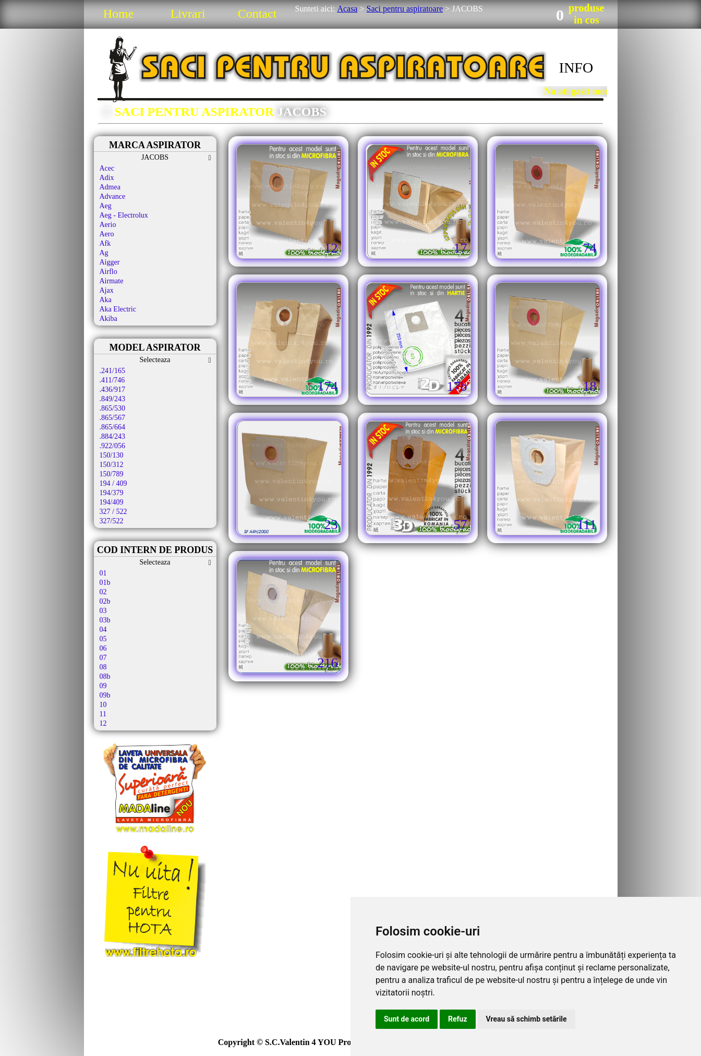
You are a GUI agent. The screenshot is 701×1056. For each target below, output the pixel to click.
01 (103, 573)
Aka (106, 300)
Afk (105, 243)
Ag (104, 253)
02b (105, 601)
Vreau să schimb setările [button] (526, 1019)
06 (103, 648)
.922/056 (112, 446)
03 (103, 611)
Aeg (106, 206)
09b (105, 695)
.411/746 (112, 380)
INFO (576, 67)
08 (103, 667)
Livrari (188, 13)
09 (103, 686)
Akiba (108, 318)
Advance (113, 196)
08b (105, 676)
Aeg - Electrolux (124, 215)
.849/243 (112, 399)
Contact (257, 13)
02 (103, 592)
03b (105, 620)
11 (103, 714)
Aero (107, 234)
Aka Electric (118, 309)
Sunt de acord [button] (406, 1019)
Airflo (108, 271)
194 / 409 (113, 483)
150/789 (112, 474)
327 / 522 (113, 511)
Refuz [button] (457, 1019)
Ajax (107, 290)
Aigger (110, 262)
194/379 (112, 493)
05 (103, 639)
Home (118, 13)
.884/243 (112, 436)
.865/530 (112, 408)
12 (103, 723)
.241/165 (112, 371)
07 (103, 658)
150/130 (112, 455)
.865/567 (112, 418)
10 (103, 705)
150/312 (112, 465)
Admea (110, 187)
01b (105, 582)
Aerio (108, 225)
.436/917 (112, 389)
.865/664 (112, 427)
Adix (107, 178)
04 (103, 629)
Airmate (112, 281)
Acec (107, 168)
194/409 (112, 502)
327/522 (112, 521)
